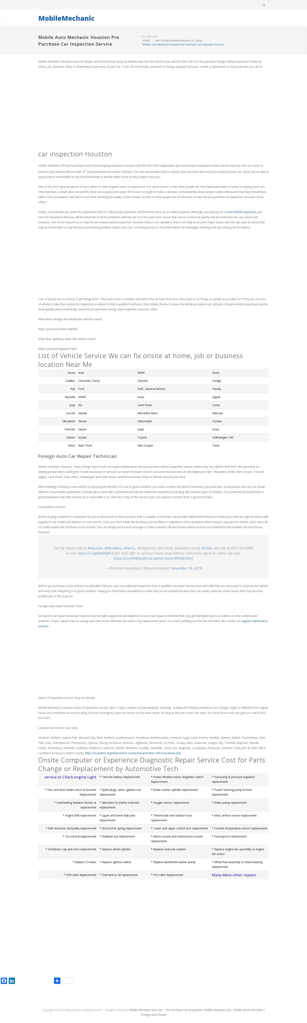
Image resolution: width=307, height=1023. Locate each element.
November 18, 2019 (187, 568)
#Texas (207, 548)
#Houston (95, 548)
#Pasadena (113, 548)
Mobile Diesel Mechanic (248, 1010)
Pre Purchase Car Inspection (184, 1010)
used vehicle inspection (241, 212)
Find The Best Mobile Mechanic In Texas (178, 40)
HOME (146, 40)
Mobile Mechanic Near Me (146, 1010)
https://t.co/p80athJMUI (95, 553)
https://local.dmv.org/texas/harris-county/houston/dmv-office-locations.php (133, 753)
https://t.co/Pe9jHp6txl (130, 558)
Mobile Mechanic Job (217, 1010)
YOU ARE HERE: (149, 36)
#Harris (129, 548)
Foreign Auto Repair (153, 1014)
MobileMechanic (66, 18)
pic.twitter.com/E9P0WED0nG (171, 558)
